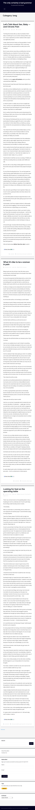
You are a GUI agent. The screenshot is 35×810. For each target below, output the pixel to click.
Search (3, 740)
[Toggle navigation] (4, 9)
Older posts (3, 729)
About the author (5, 750)
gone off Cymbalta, (17, 79)
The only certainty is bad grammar (17, 3)
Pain (20, 29)
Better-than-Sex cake (19, 244)
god (19, 494)
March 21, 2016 (7, 29)
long (18, 29)
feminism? (21, 267)
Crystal (14, 29)
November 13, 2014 (8, 267)
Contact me (4, 752)
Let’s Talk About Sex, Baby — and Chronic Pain (16, 25)
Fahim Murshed (25, 808)
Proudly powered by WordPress (6, 808)
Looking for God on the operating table (14, 490)
